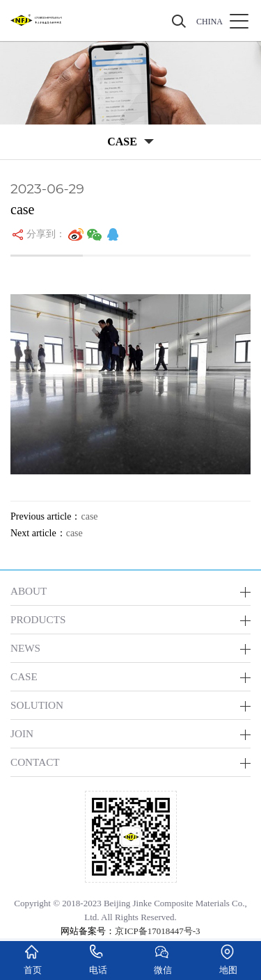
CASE (24, 676)
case (89, 516)
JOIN (21, 733)
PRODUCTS (37, 619)
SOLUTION (36, 705)
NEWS (25, 648)
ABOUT (28, 591)
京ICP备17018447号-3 (157, 931)
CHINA (209, 21)
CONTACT (35, 762)
